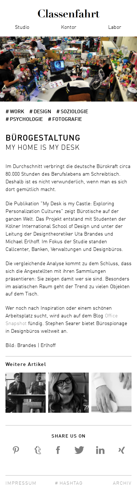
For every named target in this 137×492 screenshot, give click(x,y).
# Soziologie (72, 111)
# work (14, 111)
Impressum (21, 483)
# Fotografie (65, 119)
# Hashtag (69, 483)
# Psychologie (24, 119)
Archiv (122, 483)
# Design (40, 111)
